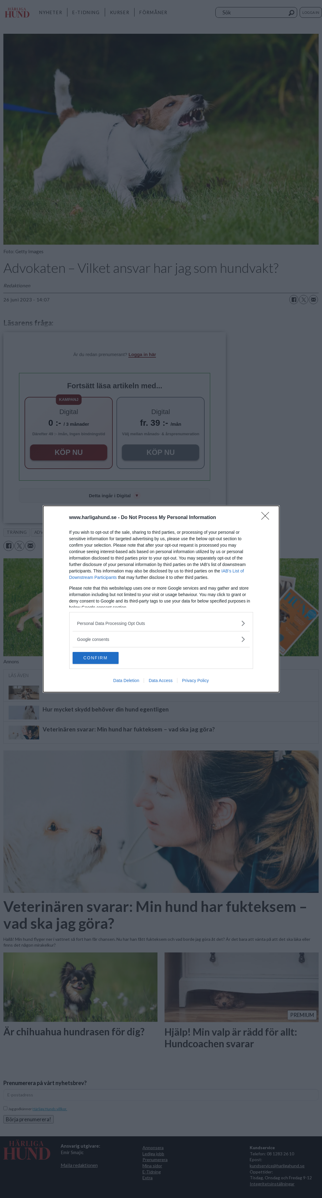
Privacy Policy (195, 680)
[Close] (267, 518)
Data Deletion (126, 680)
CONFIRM (101, 658)
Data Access (160, 680)
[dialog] (161, 599)
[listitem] (161, 623)
